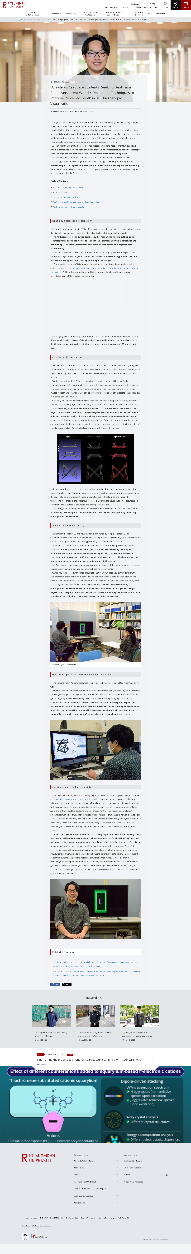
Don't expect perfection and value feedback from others (78, 202)
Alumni (138, 7)
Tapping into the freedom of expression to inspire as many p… (138, 1036)
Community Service (139, 13)
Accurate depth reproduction (66, 192)
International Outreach (90, 13)
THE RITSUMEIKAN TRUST (50, 1228)
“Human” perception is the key (67, 197)
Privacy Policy (45, 1236)
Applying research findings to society (69, 207)
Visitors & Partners (151, 7)
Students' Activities (61, 111)
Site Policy (26, 1236)
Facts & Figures (87, 1228)
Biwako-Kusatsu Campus (91, 111)
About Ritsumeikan (32, 13)
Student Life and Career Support (114, 13)
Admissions (160, 13)
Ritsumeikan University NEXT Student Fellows (74, 799)
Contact (25, 1228)
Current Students (127, 7)
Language (135, 3)
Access (34, 1228)
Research (70, 13)
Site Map (35, 1236)
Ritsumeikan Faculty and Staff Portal (112, 1228)
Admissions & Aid (111, 7)
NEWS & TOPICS (27, 20)
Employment (71, 1228)
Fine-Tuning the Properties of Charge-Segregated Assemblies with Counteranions (89, 1066)
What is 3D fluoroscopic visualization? (70, 187)
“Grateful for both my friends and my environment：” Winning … (95, 1036)
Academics (53, 13)
